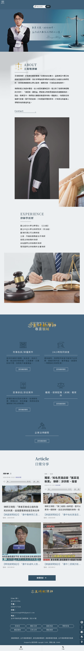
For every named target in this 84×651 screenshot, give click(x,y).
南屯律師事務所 (39, 638)
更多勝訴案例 (23, 369)
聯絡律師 (49, 630)
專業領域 (65, 626)
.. (48, 642)
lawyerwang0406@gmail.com (23, 612)
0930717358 (16, 607)
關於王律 (33, 626)
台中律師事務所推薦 (65, 638)
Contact (25, 111)
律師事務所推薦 (51, 638)
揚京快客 (34, 642)
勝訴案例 (17, 630)
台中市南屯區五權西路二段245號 (24, 618)
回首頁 (17, 626)
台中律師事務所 (26, 638)
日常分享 (33, 630)
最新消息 (49, 626)
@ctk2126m (15, 601)
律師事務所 (15, 638)
